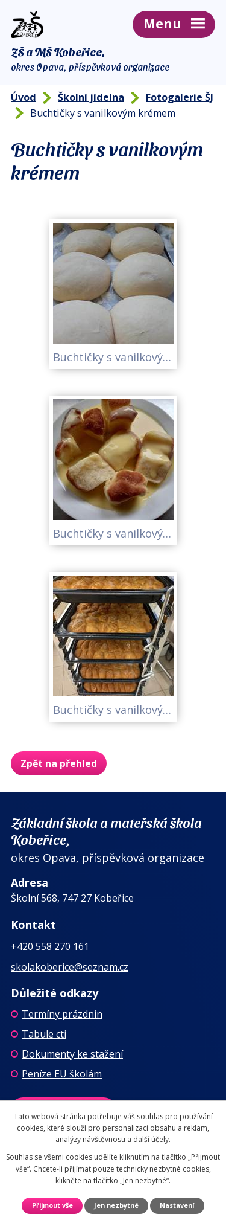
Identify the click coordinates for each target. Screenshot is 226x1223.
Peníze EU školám (62, 1073)
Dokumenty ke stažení (72, 1054)
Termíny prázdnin (62, 1014)
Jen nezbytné (116, 1205)
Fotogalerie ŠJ (179, 97)
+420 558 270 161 (50, 946)
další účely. (152, 1139)
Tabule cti (44, 1034)
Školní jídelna (91, 97)
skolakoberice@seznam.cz (69, 967)
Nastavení (177, 1205)
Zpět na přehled (58, 763)
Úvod (23, 97)
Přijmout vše (52, 1205)
